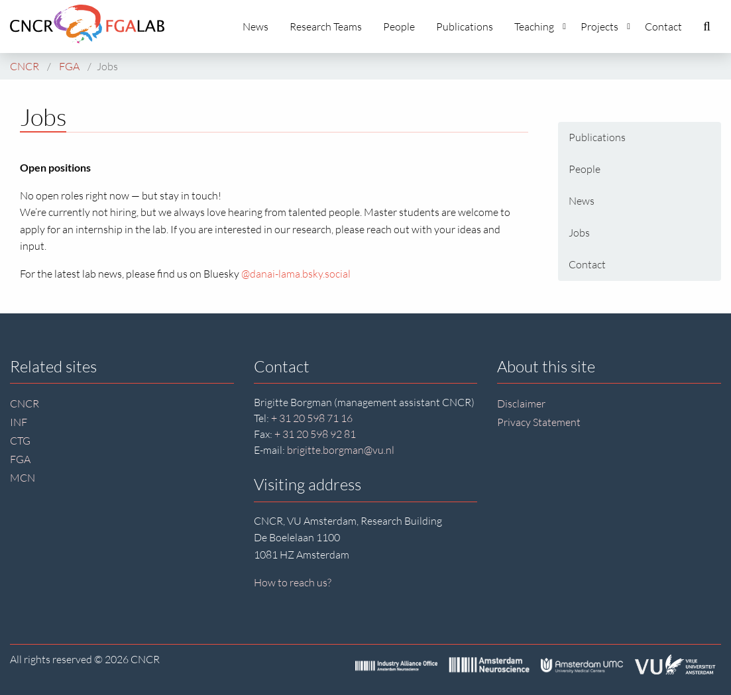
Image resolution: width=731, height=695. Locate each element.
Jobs (579, 232)
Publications (464, 26)
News (255, 26)
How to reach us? (292, 582)
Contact (663, 26)
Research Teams (326, 26)
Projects (605, 26)
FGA (20, 459)
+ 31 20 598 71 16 (312, 418)
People (399, 26)
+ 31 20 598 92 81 (315, 434)
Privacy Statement (539, 422)
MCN (22, 477)
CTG (20, 440)
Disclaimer (521, 403)
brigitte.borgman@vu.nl (340, 449)
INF (18, 422)
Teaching (540, 26)
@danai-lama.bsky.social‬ (296, 273)
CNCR (24, 403)
